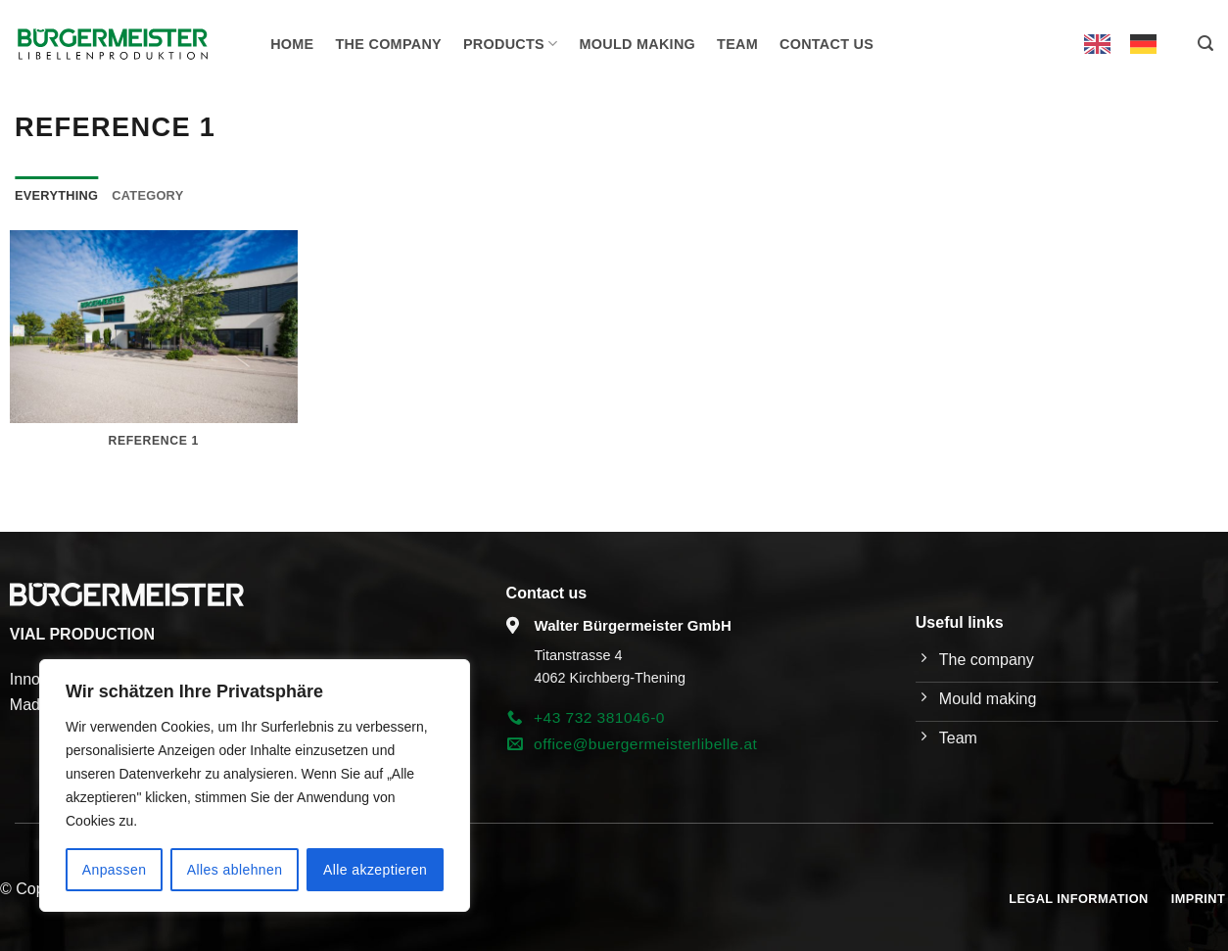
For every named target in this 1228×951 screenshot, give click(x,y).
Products (510, 43)
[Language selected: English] (1130, 44)
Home (291, 44)
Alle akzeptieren (375, 870)
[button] (1205, 43)
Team (737, 44)
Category (147, 195)
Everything (56, 195)
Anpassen (114, 870)
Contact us (826, 44)
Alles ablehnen (235, 870)
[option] (1148, 44)
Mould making (638, 44)
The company (389, 44)
